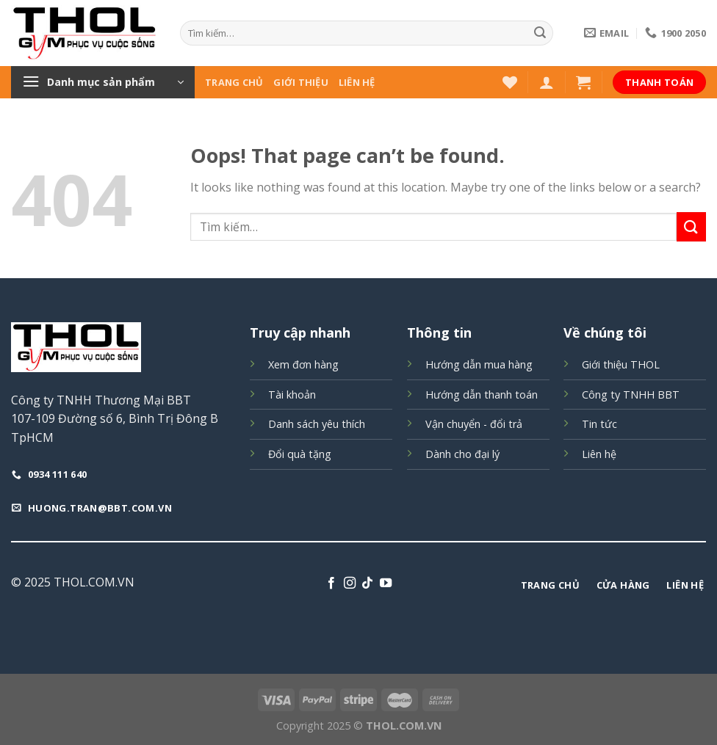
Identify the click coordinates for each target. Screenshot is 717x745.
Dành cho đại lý (462, 454)
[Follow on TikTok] (367, 583)
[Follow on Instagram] (350, 583)
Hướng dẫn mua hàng (479, 364)
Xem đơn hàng (303, 364)
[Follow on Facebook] (331, 583)
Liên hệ (357, 82)
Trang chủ (234, 82)
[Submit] (539, 33)
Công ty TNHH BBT (631, 394)
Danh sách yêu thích (316, 424)
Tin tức (599, 424)
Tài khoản (292, 394)
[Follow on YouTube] (386, 583)
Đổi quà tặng (299, 454)
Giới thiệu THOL (621, 364)
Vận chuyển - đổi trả (473, 424)
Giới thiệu (300, 82)
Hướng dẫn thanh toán (481, 394)
